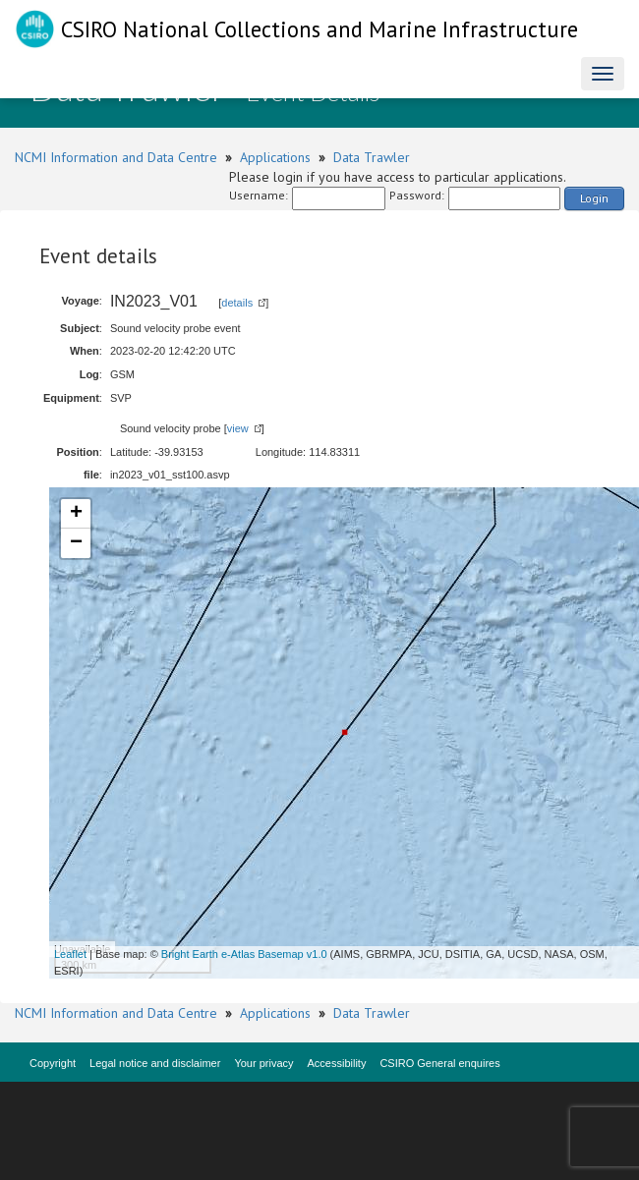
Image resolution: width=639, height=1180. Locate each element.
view (238, 428)
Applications (275, 157)
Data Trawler (371, 157)
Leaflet (70, 954)
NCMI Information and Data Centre (116, 157)
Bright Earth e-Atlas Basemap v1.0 (244, 954)
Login (594, 198)
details (237, 303)
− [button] (76, 543)
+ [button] (76, 514)
